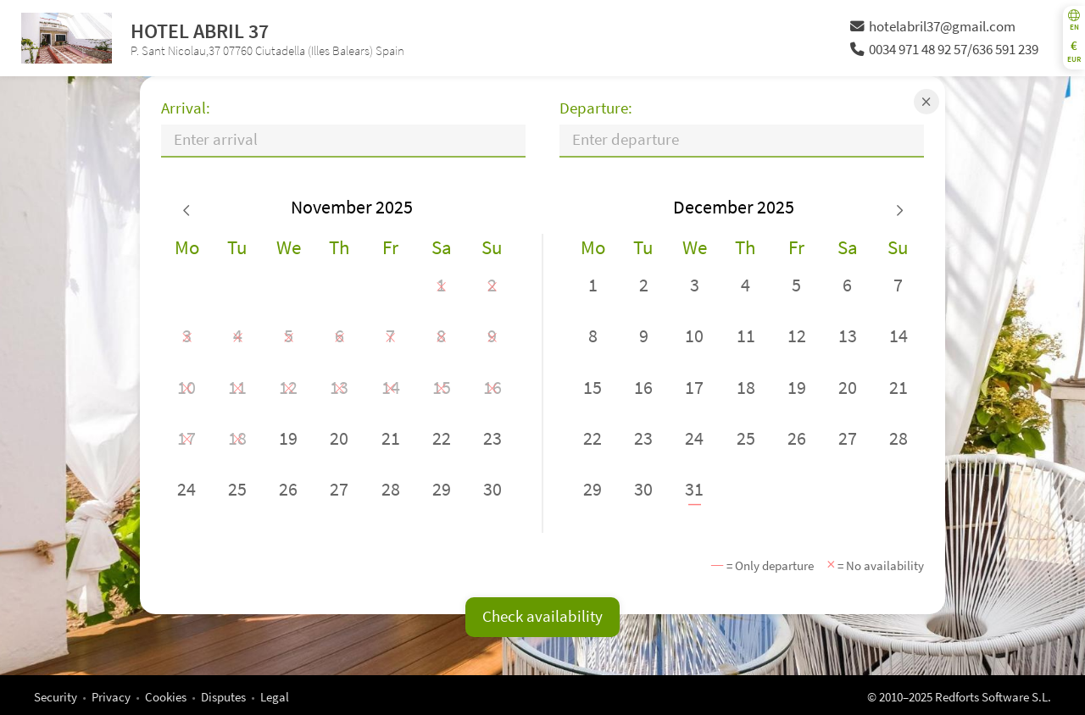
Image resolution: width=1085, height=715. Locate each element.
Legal (274, 697)
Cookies (165, 697)
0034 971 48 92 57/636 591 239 (944, 49)
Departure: (595, 108)
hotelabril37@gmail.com (932, 27)
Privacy (111, 697)
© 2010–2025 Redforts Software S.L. (959, 697)
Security (55, 697)
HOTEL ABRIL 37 (200, 31)
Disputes (223, 697)
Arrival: (185, 108)
